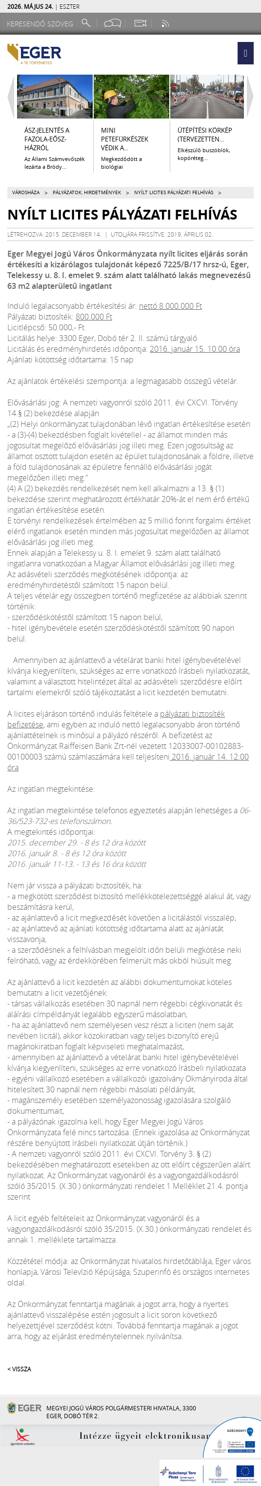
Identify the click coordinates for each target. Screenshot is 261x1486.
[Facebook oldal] (112, 23)
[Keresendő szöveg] (41, 23)
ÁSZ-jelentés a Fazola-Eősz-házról (46, 139)
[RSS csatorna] (166, 23)
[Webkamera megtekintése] (140, 23)
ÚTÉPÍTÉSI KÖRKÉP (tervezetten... (205, 134)
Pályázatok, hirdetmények (87, 192)
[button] (246, 53)
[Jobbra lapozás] (253, 97)
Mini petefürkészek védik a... (124, 139)
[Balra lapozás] (8, 97)
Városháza (26, 192)
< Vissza (19, 1369)
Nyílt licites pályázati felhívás (173, 192)
